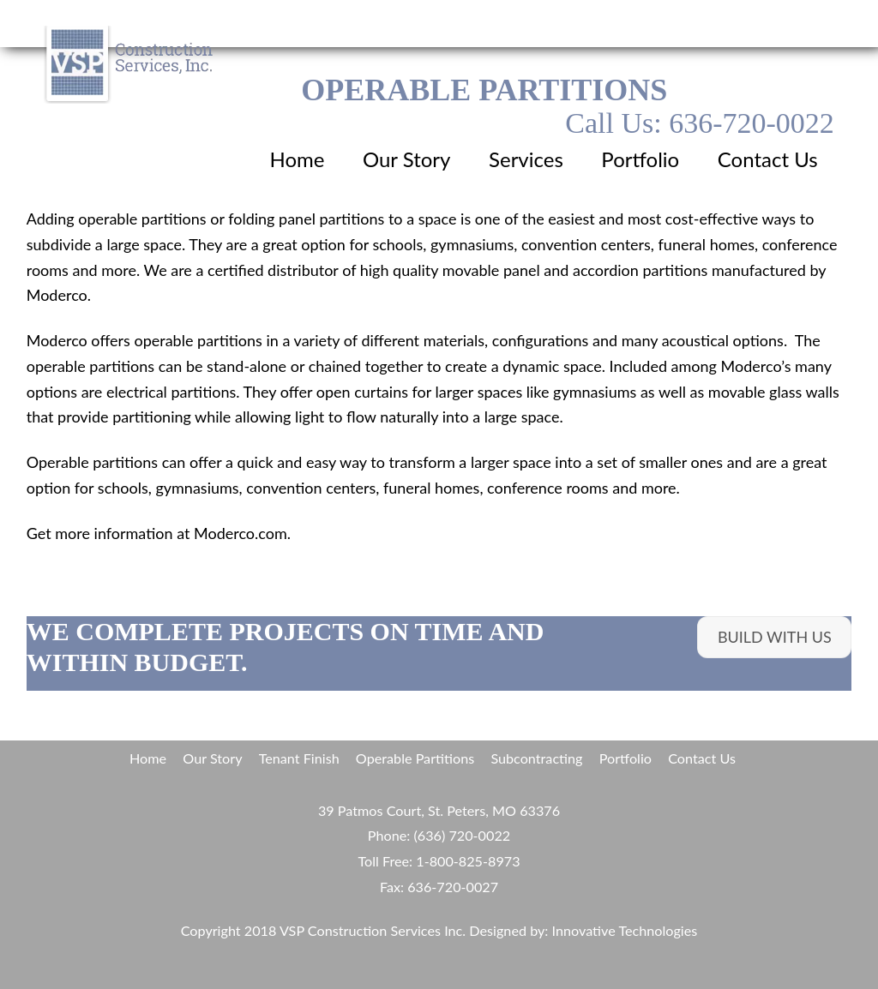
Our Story (407, 159)
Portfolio (640, 159)
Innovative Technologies (625, 930)
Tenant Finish (299, 758)
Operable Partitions (415, 758)
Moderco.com (240, 533)
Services (526, 159)
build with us (775, 636)
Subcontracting (536, 758)
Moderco (57, 340)
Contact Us (768, 159)
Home (296, 159)
